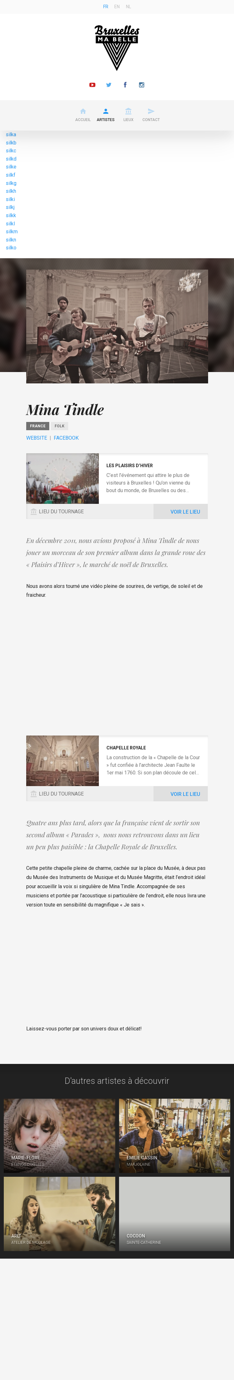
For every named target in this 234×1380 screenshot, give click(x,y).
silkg (11, 183)
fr (105, 6)
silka (11, 134)
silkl (10, 224)
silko (11, 248)
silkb (11, 143)
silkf (10, 175)
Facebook (66, 438)
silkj (10, 207)
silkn (11, 240)
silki (10, 199)
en (117, 6)
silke (11, 167)
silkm (12, 232)
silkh (11, 191)
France (37, 426)
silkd (11, 159)
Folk (59, 426)
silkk (11, 215)
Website (36, 438)
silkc (11, 151)
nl (128, 6)
